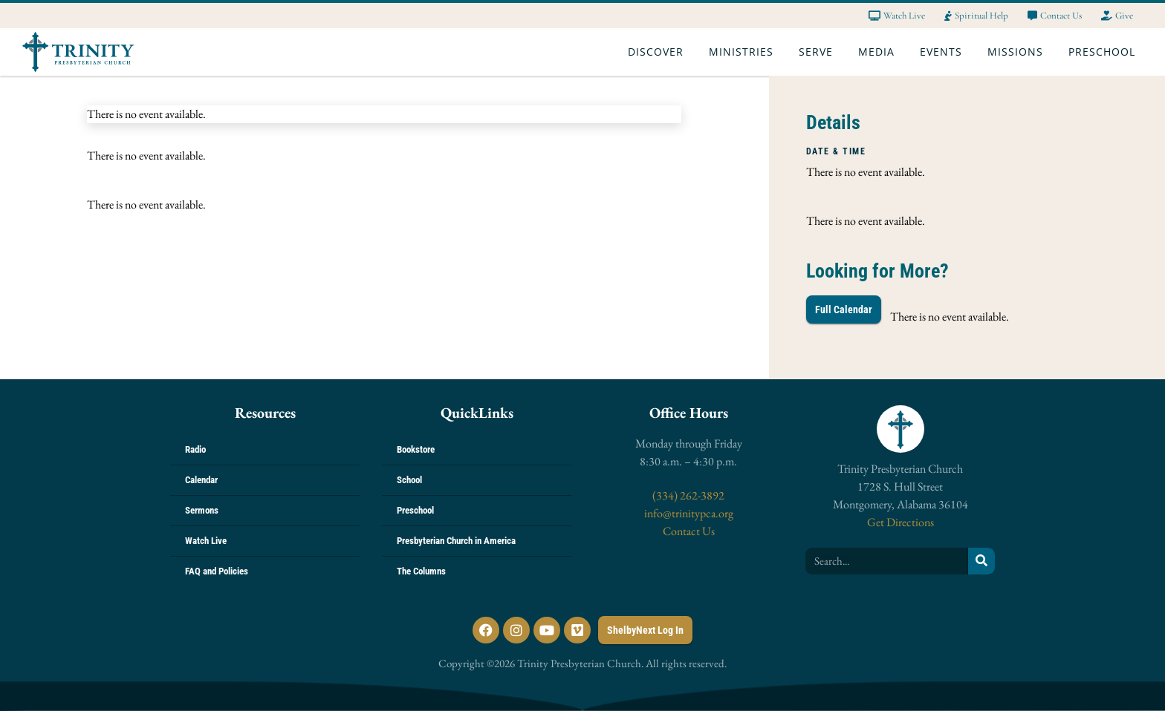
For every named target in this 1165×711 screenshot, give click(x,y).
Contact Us (689, 531)
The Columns (421, 571)
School (409, 479)
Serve (819, 52)
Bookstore (416, 449)
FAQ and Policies (216, 571)
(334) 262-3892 (688, 495)
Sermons (201, 510)
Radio (195, 449)
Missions (1019, 52)
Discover (659, 52)
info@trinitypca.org (688, 513)
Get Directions (900, 522)
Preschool (1105, 52)
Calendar (201, 479)
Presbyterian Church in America (456, 540)
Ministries (745, 52)
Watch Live (206, 540)
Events (945, 52)
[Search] (981, 561)
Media (880, 52)
